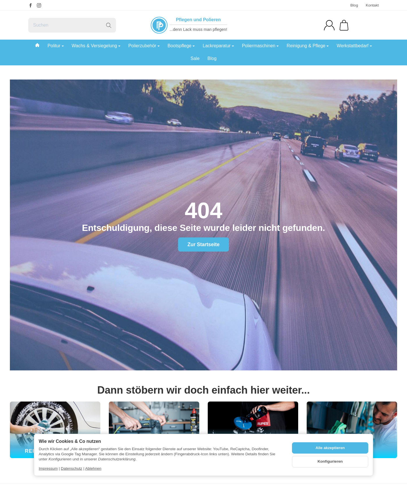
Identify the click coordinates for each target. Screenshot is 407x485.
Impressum (48, 468)
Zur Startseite (203, 244)
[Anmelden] (329, 25)
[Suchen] (72, 25)
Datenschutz (71, 468)
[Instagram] (39, 5)
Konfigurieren (330, 461)
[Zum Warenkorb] (344, 25)
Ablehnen (93, 468)
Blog (354, 5)
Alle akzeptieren (330, 448)
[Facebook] (30, 5)
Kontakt (372, 5)
